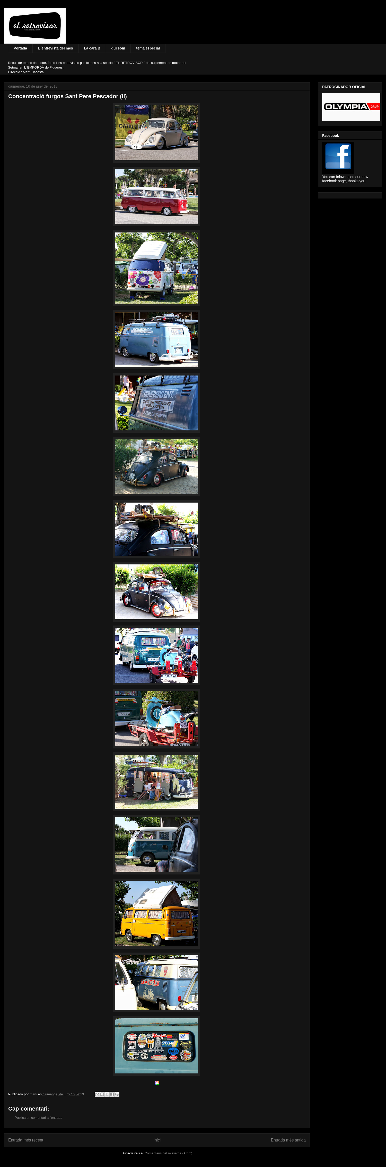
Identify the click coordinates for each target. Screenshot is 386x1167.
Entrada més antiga (288, 1140)
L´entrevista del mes (55, 48)
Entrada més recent (25, 1140)
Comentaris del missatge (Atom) (168, 1153)
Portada (20, 48)
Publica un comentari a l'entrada (38, 1118)
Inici (157, 1140)
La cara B (92, 48)
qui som (118, 48)
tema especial (148, 48)
